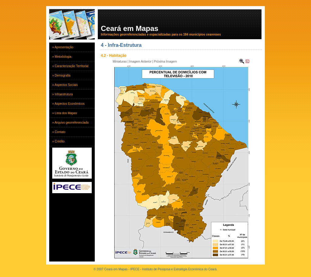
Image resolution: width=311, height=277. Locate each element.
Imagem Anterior (140, 61)
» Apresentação (62, 47)
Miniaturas (120, 61)
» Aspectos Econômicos (68, 103)
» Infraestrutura (62, 94)
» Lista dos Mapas (64, 113)
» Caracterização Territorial (70, 66)
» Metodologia (61, 56)
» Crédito (58, 141)
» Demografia (61, 75)
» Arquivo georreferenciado (70, 122)
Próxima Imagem (165, 61)
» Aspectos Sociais (65, 85)
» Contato (58, 132)
